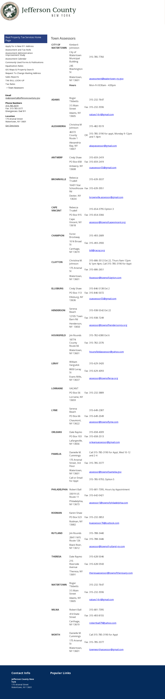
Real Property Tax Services (19, 37)
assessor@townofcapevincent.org (107, 222)
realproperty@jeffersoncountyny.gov (22, 98)
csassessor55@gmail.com (102, 167)
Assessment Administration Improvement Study (19, 54)
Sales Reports (12, 77)
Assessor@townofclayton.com (105, 277)
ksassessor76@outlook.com (104, 523)
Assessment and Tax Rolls (18, 49)
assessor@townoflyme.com (103, 422)
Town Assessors (15, 87)
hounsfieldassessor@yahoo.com (106, 351)
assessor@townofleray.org (103, 378)
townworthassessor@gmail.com (106, 649)
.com (130, 573)
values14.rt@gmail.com (101, 114)
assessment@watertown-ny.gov (106, 78)
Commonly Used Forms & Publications (24, 62)
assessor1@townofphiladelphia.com (108, 502)
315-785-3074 (11, 105)
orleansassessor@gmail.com (104, 442)
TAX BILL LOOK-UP (14, 80)
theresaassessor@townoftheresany (108, 573)
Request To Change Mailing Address (23, 73)
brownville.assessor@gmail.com (106, 197)
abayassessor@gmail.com (103, 145)
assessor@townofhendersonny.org (108, 325)
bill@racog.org (97, 250)
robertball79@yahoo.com (102, 622)
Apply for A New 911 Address (19, 46)
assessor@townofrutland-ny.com (107, 546)
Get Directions (12, 125)
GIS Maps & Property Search (19, 69)
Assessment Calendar (15, 58)
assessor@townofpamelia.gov (105, 471)
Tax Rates (10, 84)
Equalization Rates (14, 66)
